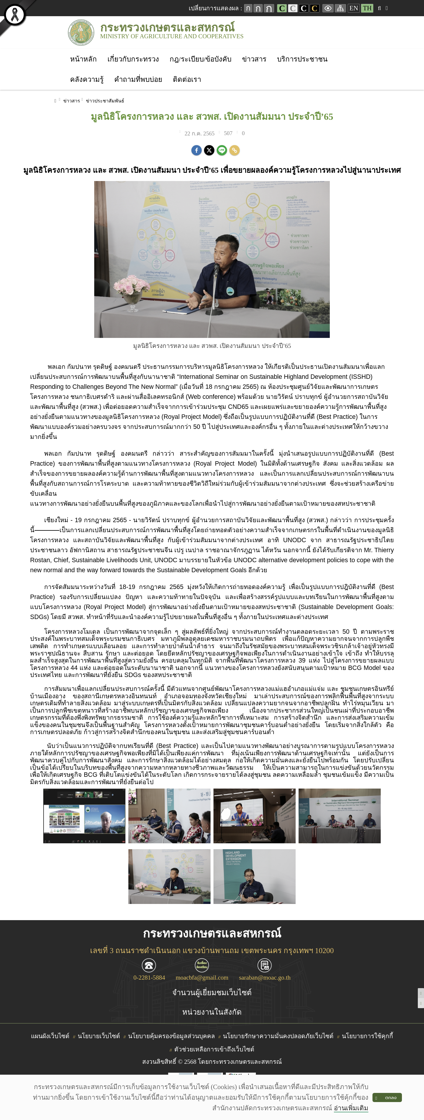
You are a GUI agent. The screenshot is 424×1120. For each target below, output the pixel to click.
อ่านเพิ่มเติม (351, 1108)
